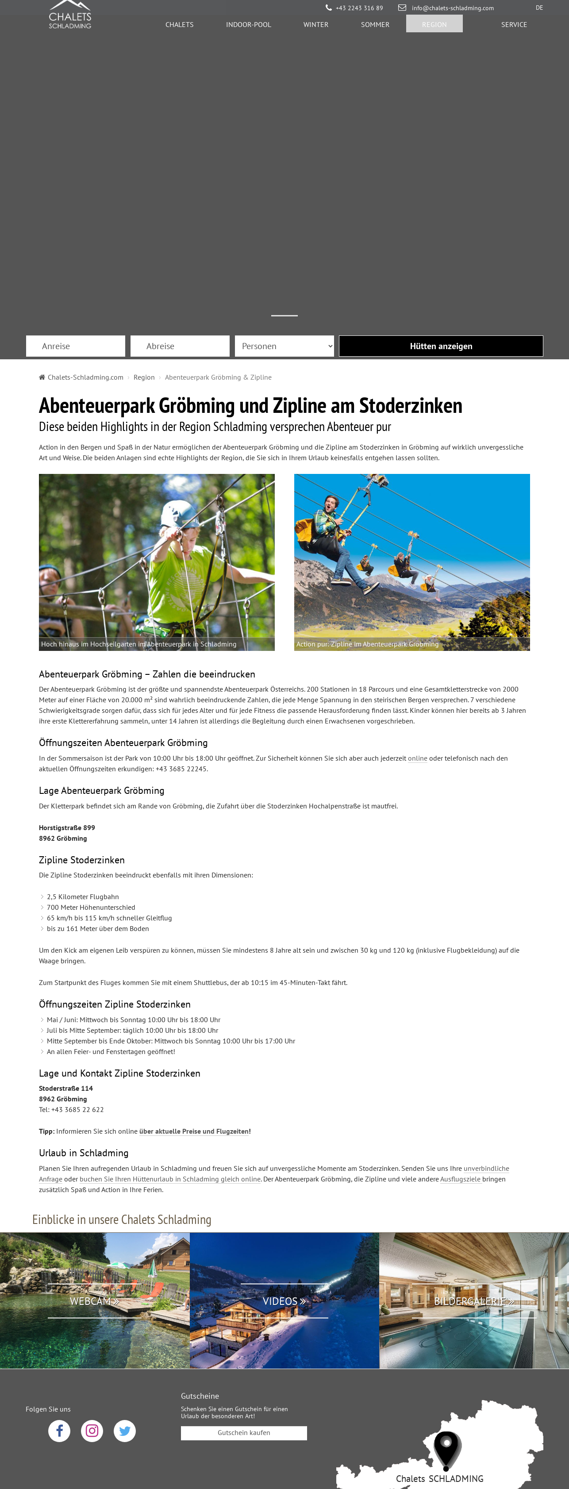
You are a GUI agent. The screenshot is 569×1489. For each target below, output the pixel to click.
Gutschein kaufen (244, 1309)
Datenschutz (224, 1420)
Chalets (179, 28)
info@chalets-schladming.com (452, 8)
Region (434, 28)
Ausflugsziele (461, 1056)
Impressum (305, 1420)
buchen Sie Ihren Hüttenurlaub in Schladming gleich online (170, 1056)
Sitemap (350, 1420)
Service (514, 28)
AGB (266, 1420)
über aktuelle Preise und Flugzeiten (194, 1008)
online (417, 635)
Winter (316, 28)
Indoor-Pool (248, 28)
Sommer (375, 28)
